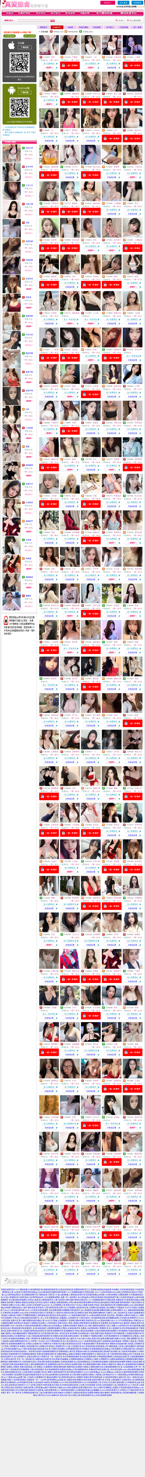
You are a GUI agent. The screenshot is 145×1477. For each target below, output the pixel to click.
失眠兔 (74, 350)
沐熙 (53, 569)
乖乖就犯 (138, 423)
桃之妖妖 (138, 496)
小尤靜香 (54, 642)
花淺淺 (28, 540)
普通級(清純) (88, 32)
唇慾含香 (117, 386)
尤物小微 (29, 204)
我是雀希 (54, 386)
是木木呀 (29, 167)
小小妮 (95, 313)
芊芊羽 (95, 569)
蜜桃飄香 (29, 465)
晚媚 (74, 459)
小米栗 (54, 496)
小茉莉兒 (138, 167)
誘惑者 (28, 297)
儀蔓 (27, 446)
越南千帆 (29, 372)
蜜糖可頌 (117, 313)
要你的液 (138, 532)
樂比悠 (95, 679)
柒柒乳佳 (29, 279)
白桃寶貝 (29, 502)
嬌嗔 (115, 788)
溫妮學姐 (54, 715)
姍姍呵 (28, 596)
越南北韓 (54, 459)
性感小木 (138, 788)
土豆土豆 (29, 185)
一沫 (95, 57)
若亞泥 (95, 825)
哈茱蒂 (54, 240)
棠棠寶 (116, 605)
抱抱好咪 (117, 350)
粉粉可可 (54, 605)
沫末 (74, 788)
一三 (95, 752)
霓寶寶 (116, 459)
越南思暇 (29, 316)
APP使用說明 (9, 36)
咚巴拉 (116, 825)
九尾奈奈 (117, 57)
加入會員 (123, 3)
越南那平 (29, 521)
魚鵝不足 (29, 484)
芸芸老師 (75, 240)
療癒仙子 (96, 532)
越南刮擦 (54, 167)
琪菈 (95, 240)
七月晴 (74, 861)
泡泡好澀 (138, 94)
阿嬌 (136, 642)
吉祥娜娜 (75, 532)
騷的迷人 (138, 130)
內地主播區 (83, 27)
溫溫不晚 (29, 390)
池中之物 (96, 605)
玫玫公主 (96, 94)
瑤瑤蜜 (28, 558)
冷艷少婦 (117, 423)
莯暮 (53, 532)
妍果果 (116, 167)
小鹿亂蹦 (138, 240)
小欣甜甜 (29, 428)
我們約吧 (138, 459)
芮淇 (53, 57)
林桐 (115, 642)
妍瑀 (136, 276)
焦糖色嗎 (75, 313)
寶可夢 (74, 642)
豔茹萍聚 (29, 353)
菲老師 (54, 313)
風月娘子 (117, 240)
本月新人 (110, 27)
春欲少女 (138, 752)
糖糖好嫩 (75, 605)
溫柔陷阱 (29, 241)
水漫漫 (95, 386)
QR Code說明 (29, 36)
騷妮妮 (74, 203)
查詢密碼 (137, 3)
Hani (115, 130)
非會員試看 (111, 68)
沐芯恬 (116, 752)
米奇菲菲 (138, 825)
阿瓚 (136, 679)
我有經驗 (138, 569)
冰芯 (74, 276)
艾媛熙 (54, 94)
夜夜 (136, 715)
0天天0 (74, 167)
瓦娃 (74, 496)
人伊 (74, 569)
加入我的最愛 (135, 20)
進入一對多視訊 (70, 319)
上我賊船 (117, 203)
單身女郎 (138, 350)
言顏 (27, 223)
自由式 (54, 861)
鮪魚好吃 (96, 203)
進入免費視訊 (49, 63)
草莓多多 (117, 496)
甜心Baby (96, 167)
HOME (121, 20)
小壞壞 (137, 57)
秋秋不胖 (29, 148)
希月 (136, 203)
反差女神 (54, 825)
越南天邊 (117, 679)
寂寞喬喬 (75, 752)
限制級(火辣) (58, 32)
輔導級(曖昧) (73, 32)
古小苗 (116, 569)
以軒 (27, 409)
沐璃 (74, 423)
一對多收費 (123, 27)
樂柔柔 (54, 276)
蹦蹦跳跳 (29, 577)
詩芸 (95, 350)
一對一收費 (136, 27)
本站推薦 (97, 27)
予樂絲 (74, 57)
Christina (96, 130)
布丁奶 (74, 715)
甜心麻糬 (96, 715)
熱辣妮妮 (29, 260)
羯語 (115, 276)
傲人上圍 (117, 94)
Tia (52, 130)
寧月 (95, 459)
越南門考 (96, 788)
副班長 (54, 679)
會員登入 (107, 3)
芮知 (136, 605)
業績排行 (43, 27)
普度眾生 (117, 532)
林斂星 (95, 423)
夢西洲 (74, 130)
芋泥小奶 (29, 335)
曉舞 (74, 386)
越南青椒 (96, 642)
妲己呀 (74, 679)
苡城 (115, 715)
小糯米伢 (54, 423)
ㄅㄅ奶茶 (54, 350)
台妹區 (70, 27)
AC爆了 (138, 386)
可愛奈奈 (54, 203)
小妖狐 (137, 313)
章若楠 (95, 276)
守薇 (95, 496)
